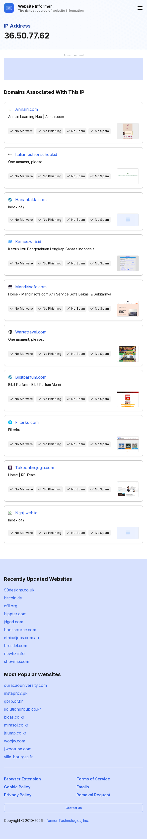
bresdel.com (15, 645)
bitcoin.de (13, 597)
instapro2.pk (15, 693)
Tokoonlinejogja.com (34, 467)
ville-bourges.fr (18, 756)
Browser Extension (22, 778)
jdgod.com (13, 621)
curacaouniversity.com (25, 685)
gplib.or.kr (13, 701)
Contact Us (74, 808)
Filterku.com (27, 422)
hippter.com (15, 613)
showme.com (16, 661)
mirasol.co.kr (16, 725)
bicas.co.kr (14, 717)
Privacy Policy (17, 794)
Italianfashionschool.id (36, 154)
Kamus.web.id (28, 241)
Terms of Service (93, 778)
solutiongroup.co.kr (22, 709)
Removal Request (93, 794)
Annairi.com (26, 109)
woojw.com (14, 740)
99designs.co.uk (19, 589)
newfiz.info (14, 653)
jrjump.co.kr (15, 732)
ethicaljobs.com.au (21, 637)
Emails (82, 786)
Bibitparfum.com (30, 377)
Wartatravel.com (30, 331)
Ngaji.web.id (26, 512)
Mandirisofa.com (31, 286)
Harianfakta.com (31, 199)
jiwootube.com (17, 748)
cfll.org (10, 605)
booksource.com (20, 629)
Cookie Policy (17, 786)
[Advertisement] (73, 69)
